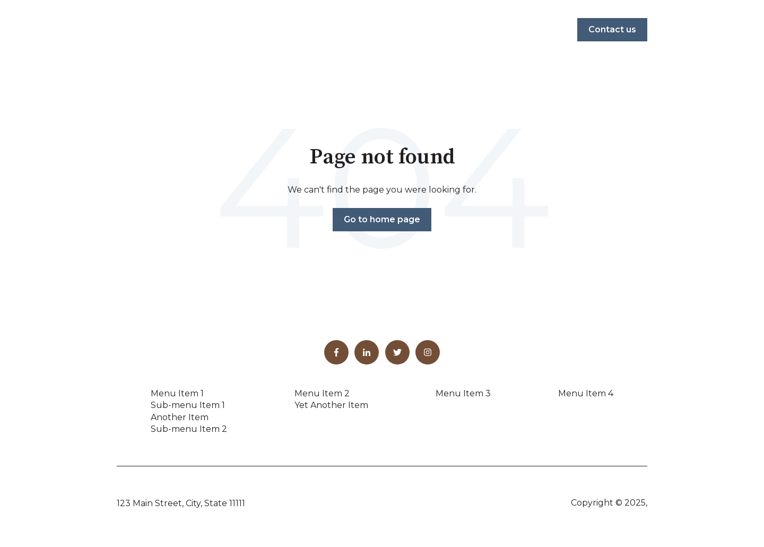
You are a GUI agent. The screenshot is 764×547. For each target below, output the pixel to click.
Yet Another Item (331, 405)
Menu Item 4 (585, 393)
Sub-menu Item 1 (188, 405)
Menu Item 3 (463, 393)
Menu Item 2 (322, 393)
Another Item (180, 417)
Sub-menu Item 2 (189, 429)
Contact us (612, 29)
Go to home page (382, 219)
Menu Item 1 (177, 393)
